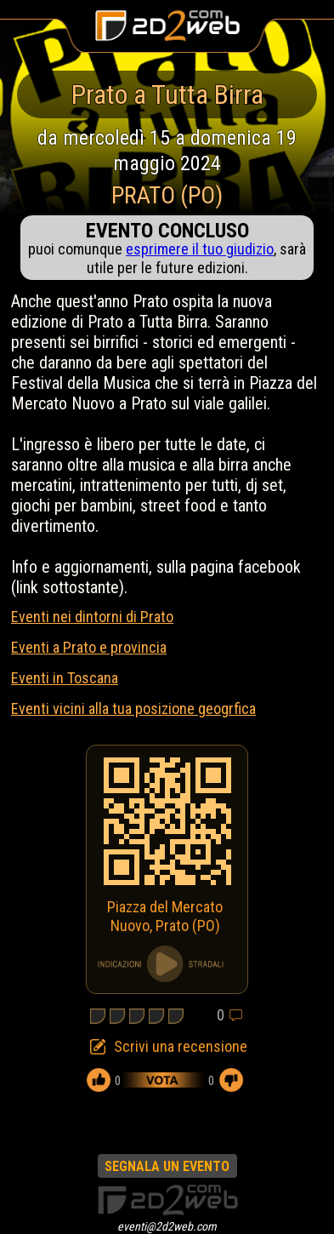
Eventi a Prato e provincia (89, 647)
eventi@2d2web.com (167, 1226)
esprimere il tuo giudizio (200, 249)
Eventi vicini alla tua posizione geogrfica (133, 708)
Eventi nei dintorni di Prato (92, 617)
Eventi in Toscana (64, 678)
